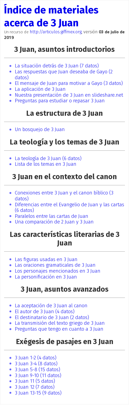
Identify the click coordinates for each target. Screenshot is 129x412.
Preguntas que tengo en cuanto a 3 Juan (59, 329)
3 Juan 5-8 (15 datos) (37, 370)
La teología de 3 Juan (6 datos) (48, 158)
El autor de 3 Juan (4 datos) (44, 312)
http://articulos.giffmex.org (56, 31)
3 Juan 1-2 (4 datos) (35, 358)
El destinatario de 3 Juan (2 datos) (52, 317)
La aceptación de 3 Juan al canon (51, 306)
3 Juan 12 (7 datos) (35, 387)
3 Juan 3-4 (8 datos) (36, 364)
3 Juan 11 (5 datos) (35, 381)
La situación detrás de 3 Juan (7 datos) (57, 66)
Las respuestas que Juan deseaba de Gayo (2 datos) (64, 75)
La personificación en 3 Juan (46, 277)
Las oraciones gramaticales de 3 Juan (55, 265)
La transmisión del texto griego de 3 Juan (60, 323)
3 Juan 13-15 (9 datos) (38, 393)
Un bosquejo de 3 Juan (40, 129)
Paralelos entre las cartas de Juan (51, 216)
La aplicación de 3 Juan (40, 89)
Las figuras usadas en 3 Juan (46, 259)
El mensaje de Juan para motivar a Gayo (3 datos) (69, 83)
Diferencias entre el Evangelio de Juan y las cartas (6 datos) (69, 208)
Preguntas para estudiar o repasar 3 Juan (60, 101)
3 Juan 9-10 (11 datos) (38, 375)
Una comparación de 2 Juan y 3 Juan (54, 222)
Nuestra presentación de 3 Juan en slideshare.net (69, 95)
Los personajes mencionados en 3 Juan (57, 271)
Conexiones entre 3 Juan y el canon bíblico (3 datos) (64, 196)
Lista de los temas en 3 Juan (45, 164)
